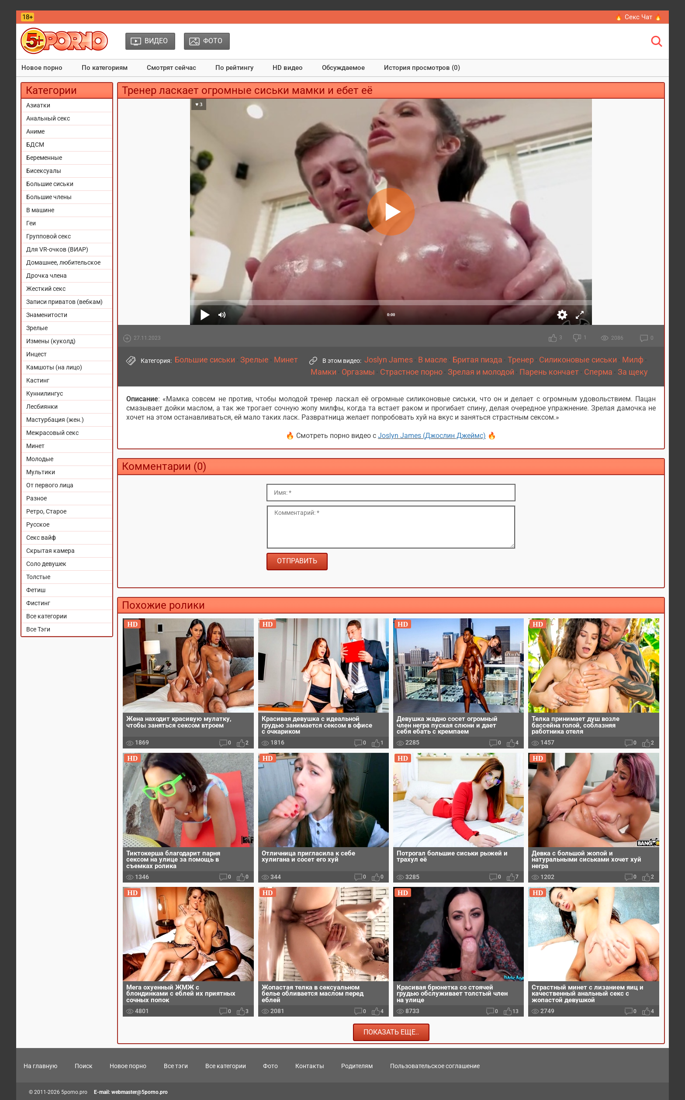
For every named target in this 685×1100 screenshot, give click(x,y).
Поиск (84, 1065)
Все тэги (176, 1065)
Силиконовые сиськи (578, 359)
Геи (31, 223)
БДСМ (35, 144)
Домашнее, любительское (63, 262)
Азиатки (38, 105)
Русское (37, 524)
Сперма (598, 372)
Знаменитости (46, 314)
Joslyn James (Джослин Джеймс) (432, 435)
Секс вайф (41, 537)
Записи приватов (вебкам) (64, 301)
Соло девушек (46, 563)
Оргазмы (358, 372)
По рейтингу (234, 68)
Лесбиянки (42, 406)
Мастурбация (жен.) (55, 419)
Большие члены (49, 196)
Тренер (521, 359)
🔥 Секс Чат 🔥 (638, 17)
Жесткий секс (46, 288)
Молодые (39, 458)
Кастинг (37, 380)
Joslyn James (388, 359)
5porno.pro (74, 1092)
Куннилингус (44, 393)
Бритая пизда (477, 359)
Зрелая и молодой (481, 372)
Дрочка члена (46, 275)
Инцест (36, 354)
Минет (35, 445)
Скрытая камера (50, 550)
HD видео (288, 68)
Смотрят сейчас (171, 68)
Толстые (38, 576)
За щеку (633, 372)
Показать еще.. (391, 1032)
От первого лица (49, 485)
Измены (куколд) (51, 341)
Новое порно (41, 68)
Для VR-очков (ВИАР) (57, 249)
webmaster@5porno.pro (139, 1092)
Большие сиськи (49, 183)
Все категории (46, 616)
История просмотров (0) (422, 68)
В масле (432, 359)
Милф (632, 359)
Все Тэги (38, 629)
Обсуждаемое (343, 68)
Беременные (44, 157)
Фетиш (35, 589)
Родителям (357, 1065)
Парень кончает (549, 372)
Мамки (323, 372)
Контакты (309, 1065)
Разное (36, 498)
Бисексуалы (43, 170)
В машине (40, 210)
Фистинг (38, 603)
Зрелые (37, 327)
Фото (270, 1065)
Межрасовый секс (52, 432)
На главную (40, 1065)
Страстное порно (411, 372)
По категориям (105, 68)
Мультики (40, 472)
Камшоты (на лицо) (54, 367)
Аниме (35, 131)
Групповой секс (48, 236)
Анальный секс (48, 118)
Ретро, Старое (46, 511)
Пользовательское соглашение (435, 1065)
